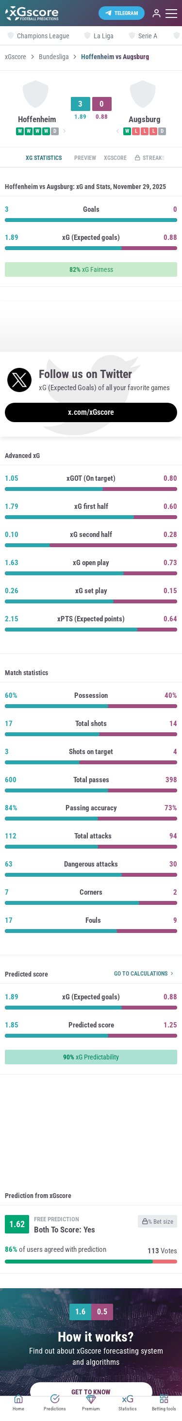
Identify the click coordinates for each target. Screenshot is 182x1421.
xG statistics (44, 158)
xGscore (15, 56)
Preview (85, 158)
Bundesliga (54, 56)
